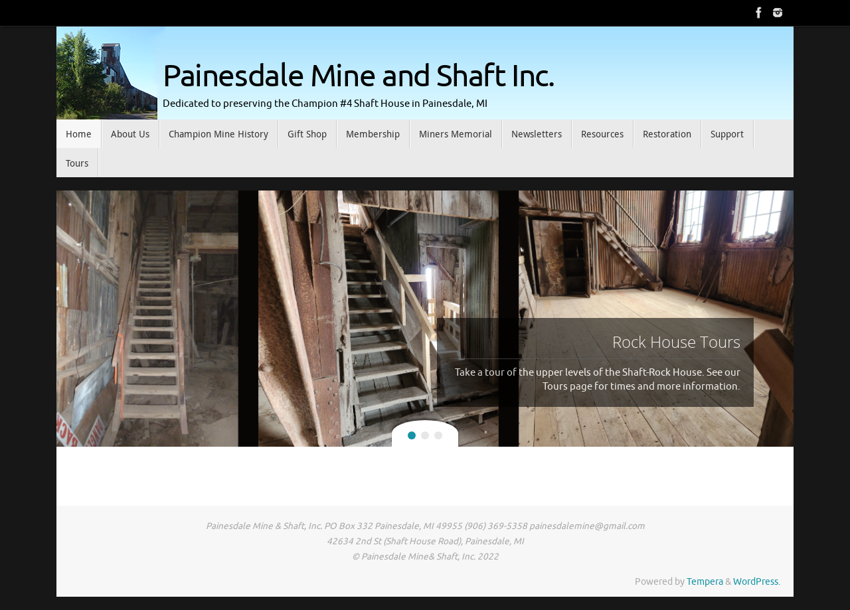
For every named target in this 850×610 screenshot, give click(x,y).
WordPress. (756, 581)
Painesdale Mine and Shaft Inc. (358, 77)
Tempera (705, 581)
